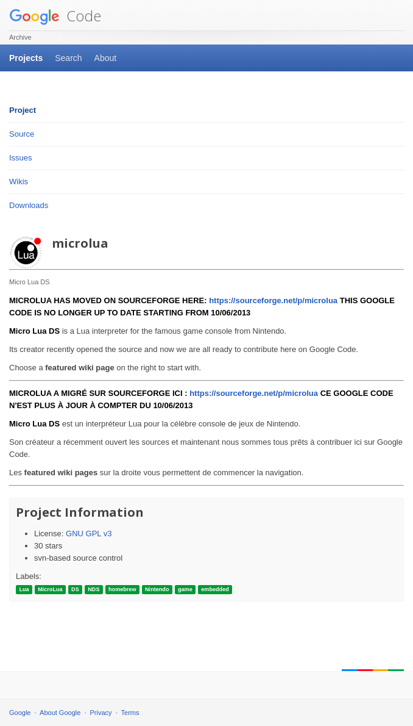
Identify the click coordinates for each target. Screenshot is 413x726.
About (105, 58)
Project (22, 110)
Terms (130, 712)
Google (19, 712)
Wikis (18, 181)
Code (55, 15)
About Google (60, 712)
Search (68, 58)
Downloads (28, 205)
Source (21, 133)
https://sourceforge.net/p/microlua (273, 300)
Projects (26, 58)
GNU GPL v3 (88, 533)
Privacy (101, 712)
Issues (20, 157)
